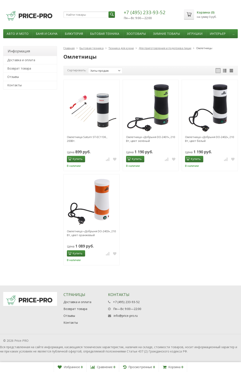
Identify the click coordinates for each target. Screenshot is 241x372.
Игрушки (194, 34)
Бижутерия (74, 34)
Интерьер (218, 34)
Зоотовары (136, 34)
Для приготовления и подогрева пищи (165, 48)
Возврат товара (19, 68)
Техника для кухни (121, 48)
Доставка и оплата (21, 60)
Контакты (14, 85)
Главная (69, 48)
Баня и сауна (46, 34)
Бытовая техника (104, 34)
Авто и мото (18, 34)
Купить (75, 159)
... (234, 34)
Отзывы (13, 77)
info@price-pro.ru (126, 316)
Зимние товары (166, 34)
